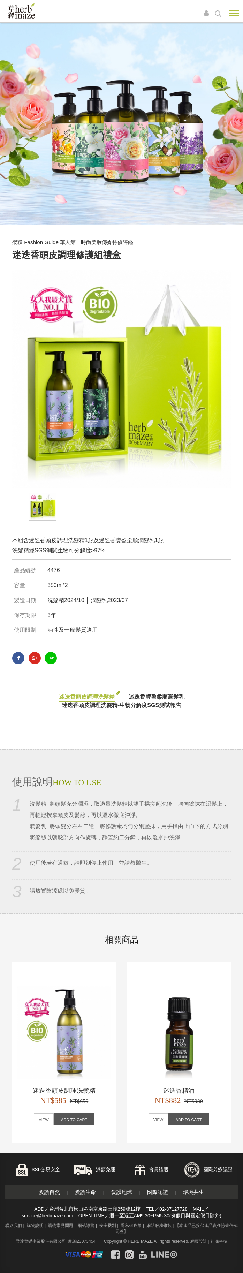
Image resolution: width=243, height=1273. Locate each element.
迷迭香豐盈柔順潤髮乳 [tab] (156, 697)
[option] (121, 379)
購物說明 (35, 1225)
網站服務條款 (159, 1225)
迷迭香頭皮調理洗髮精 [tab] (87, 697)
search (218, 13)
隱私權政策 (131, 1225)
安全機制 (107, 1225)
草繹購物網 (32, 11)
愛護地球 (121, 1192)
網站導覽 (86, 1225)
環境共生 (193, 1192)
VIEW (44, 1119)
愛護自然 (49, 1192)
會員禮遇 (158, 1169)
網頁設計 (198, 1241)
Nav (234, 13)
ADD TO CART (74, 1119)
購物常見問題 (60, 1225)
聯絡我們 (13, 1225)
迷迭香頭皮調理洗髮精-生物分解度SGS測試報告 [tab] (121, 705)
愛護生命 (85, 1192)
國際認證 (157, 1192)
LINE (51, 658)
